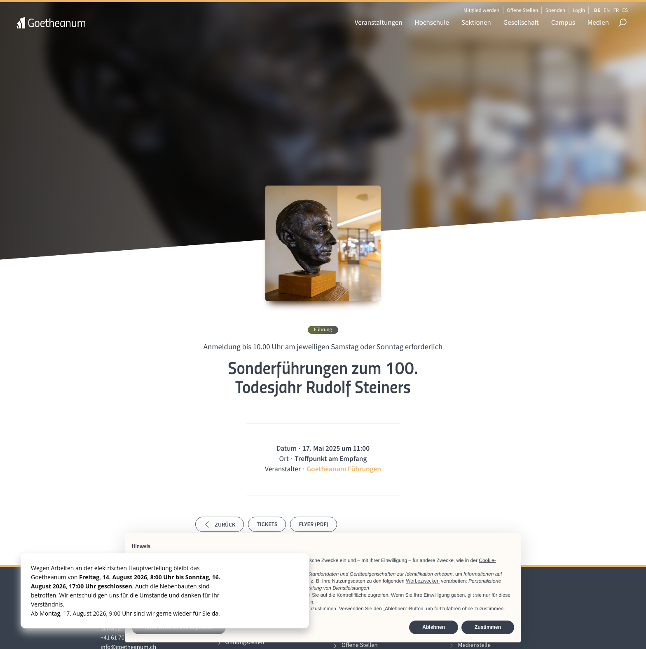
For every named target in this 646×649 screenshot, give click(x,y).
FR (616, 10)
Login (579, 10)
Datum (286, 448)
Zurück (219, 524)
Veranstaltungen (379, 22)
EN (607, 10)
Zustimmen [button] (488, 627)
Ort (284, 458)
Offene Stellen (522, 10)
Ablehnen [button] (433, 627)
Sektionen (476, 22)
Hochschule (432, 22)
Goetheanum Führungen (344, 469)
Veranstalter (283, 469)
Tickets (267, 524)
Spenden (555, 10)
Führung (323, 330)
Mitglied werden (481, 10)
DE (597, 10)
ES (625, 10)
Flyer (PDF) (313, 524)
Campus (563, 22)
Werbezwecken (423, 581)
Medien (598, 22)
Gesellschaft (521, 22)
